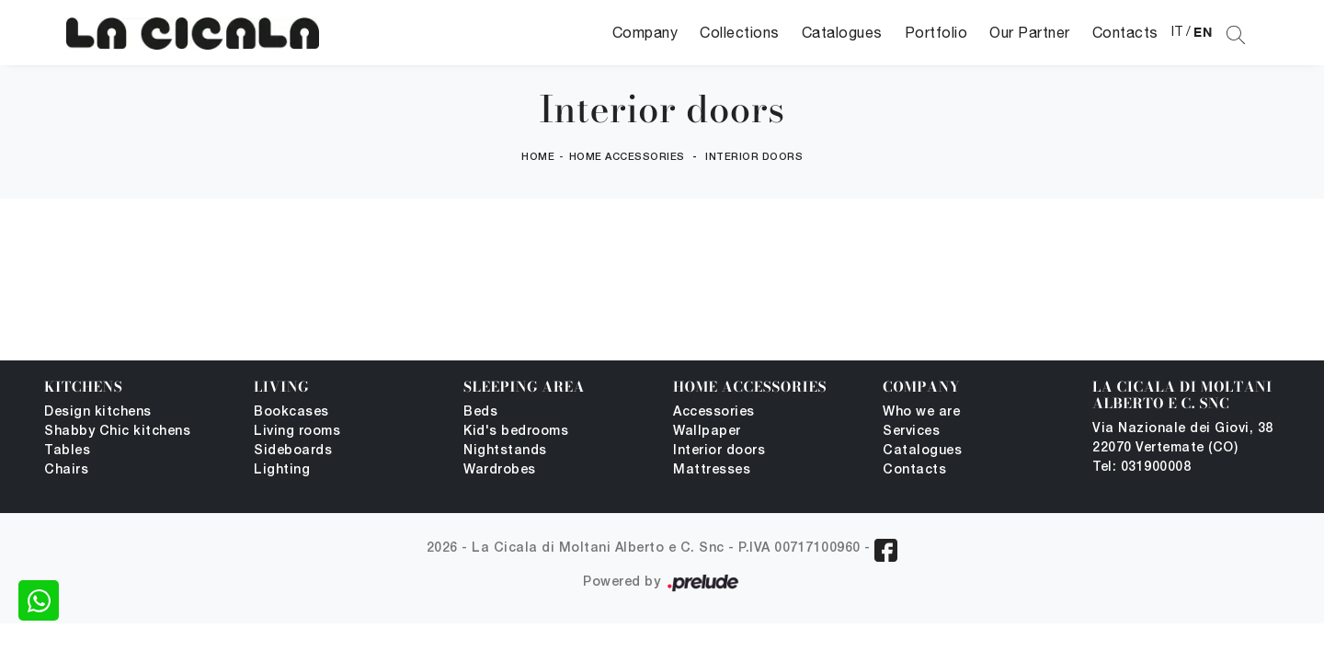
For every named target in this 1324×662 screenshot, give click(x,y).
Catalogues (842, 32)
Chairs (66, 470)
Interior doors (754, 157)
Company (645, 32)
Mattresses (711, 470)
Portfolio (936, 32)
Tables (67, 451)
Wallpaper (707, 432)
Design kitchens (98, 412)
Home (537, 157)
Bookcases (291, 412)
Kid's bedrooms (515, 432)
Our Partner (1029, 32)
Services (911, 432)
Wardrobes (499, 470)
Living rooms (297, 432)
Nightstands (505, 451)
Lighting (282, 470)
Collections (740, 32)
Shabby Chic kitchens (117, 432)
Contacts (1125, 32)
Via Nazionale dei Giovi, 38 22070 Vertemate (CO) (1182, 438)
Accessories (714, 412)
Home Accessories (627, 157)
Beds (480, 412)
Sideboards (293, 451)
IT (1177, 31)
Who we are (921, 412)
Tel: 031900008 (1141, 468)
